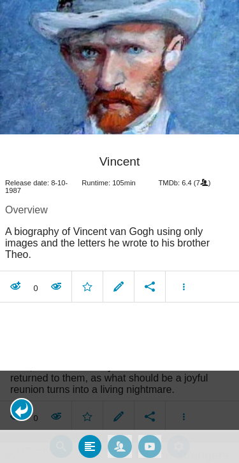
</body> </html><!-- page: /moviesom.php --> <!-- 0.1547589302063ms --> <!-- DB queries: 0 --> (119, 231)
